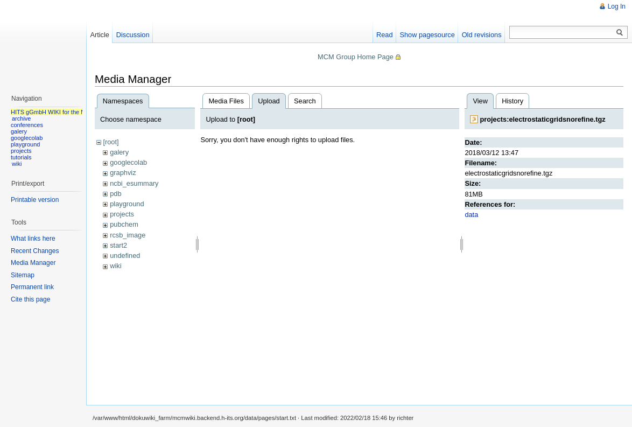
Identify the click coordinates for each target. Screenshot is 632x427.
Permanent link (32, 287)
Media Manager (33, 263)
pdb (115, 194)
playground (127, 204)
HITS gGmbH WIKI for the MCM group (61, 112)
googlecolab (128, 162)
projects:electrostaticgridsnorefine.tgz (542, 119)
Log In (617, 6)
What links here (33, 238)
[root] (110, 142)
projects (122, 214)
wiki (115, 266)
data (471, 215)
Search (305, 101)
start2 (118, 245)
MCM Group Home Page (356, 57)
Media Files (225, 101)
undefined (125, 255)
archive (21, 118)
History (512, 101)
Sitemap (22, 275)
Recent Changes (35, 251)
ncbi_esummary (134, 183)
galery (119, 152)
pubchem (124, 224)
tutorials (21, 157)
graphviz (123, 173)
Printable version (35, 200)
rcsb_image (127, 235)
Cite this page (30, 299)
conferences (27, 125)
